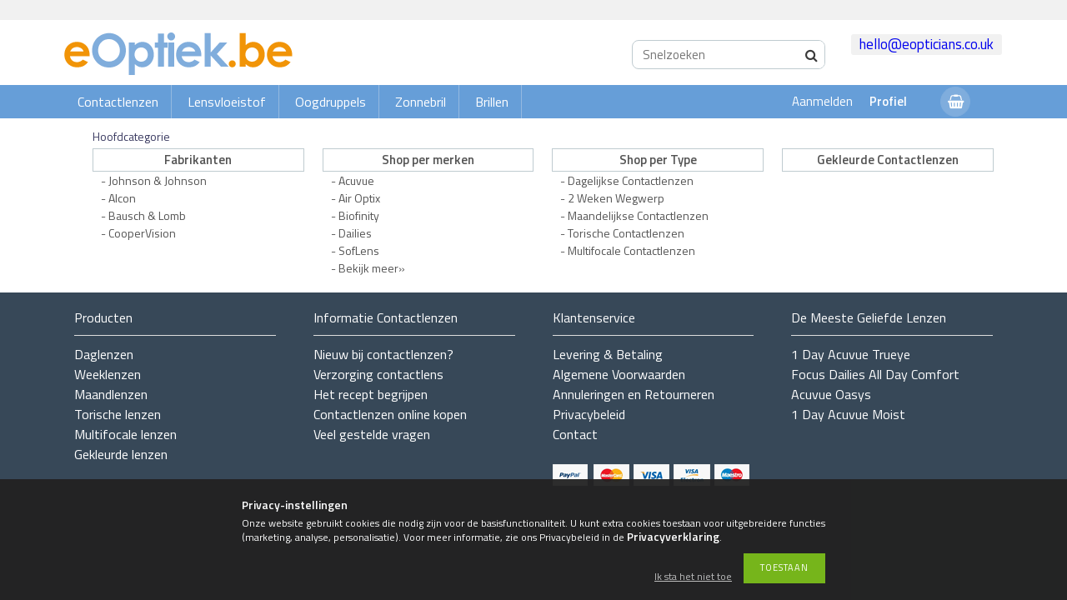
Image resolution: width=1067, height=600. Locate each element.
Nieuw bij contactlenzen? (383, 354)
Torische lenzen (117, 414)
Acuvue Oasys (831, 394)
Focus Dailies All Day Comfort (875, 374)
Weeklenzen (107, 374)
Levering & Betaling (608, 354)
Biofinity (358, 215)
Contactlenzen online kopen (390, 414)
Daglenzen (103, 354)
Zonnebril (420, 102)
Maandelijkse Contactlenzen (638, 215)
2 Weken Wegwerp (616, 198)
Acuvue (356, 180)
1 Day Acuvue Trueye (850, 354)
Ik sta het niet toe (693, 577)
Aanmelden (822, 101)
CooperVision (142, 233)
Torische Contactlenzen (626, 233)
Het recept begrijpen (370, 394)
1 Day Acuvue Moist (848, 414)
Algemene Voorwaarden (619, 374)
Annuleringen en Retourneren (633, 394)
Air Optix (359, 198)
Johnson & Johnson (157, 180)
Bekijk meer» (371, 268)
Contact (575, 434)
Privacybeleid (589, 414)
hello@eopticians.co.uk (926, 44)
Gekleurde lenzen (121, 454)
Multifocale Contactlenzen (631, 250)
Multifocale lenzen (125, 434)
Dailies (355, 233)
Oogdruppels (330, 102)
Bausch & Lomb (147, 215)
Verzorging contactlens (378, 374)
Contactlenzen (118, 102)
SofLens (358, 250)
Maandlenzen (111, 394)
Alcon (122, 198)
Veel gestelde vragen (371, 434)
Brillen (491, 102)
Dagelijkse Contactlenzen (631, 180)
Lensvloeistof (227, 102)
